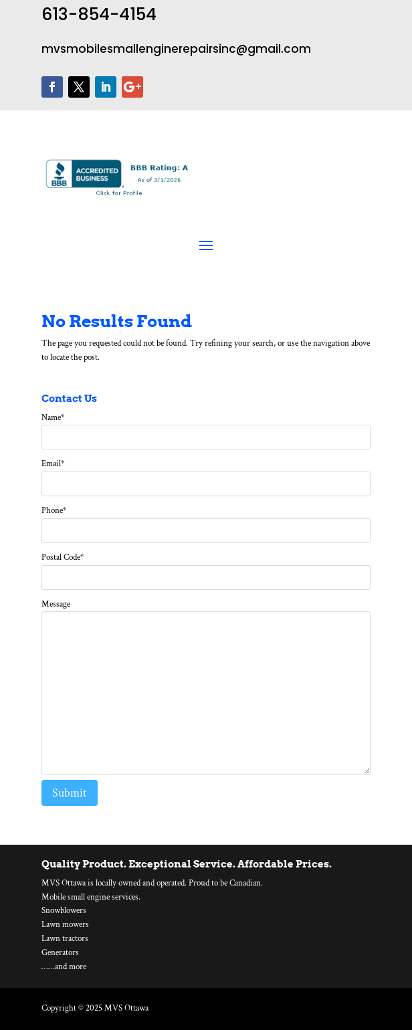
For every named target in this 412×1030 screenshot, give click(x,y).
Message (55, 604)
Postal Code (62, 557)
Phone (54, 510)
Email (53, 464)
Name (53, 417)
